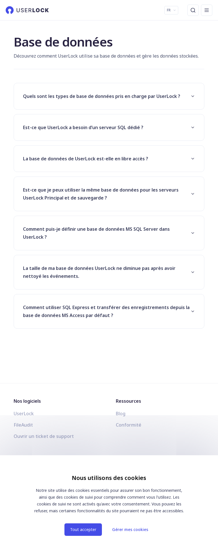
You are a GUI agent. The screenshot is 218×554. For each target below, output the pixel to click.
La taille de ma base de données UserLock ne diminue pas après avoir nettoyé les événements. (109, 272)
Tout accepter (83, 529)
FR (171, 10)
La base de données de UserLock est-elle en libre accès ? (109, 159)
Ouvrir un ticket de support (44, 436)
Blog (120, 413)
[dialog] (109, 504)
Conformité (128, 425)
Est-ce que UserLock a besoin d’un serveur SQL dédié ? (109, 127)
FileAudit (23, 425)
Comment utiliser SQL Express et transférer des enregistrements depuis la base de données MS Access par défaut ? (109, 311)
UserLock (24, 413)
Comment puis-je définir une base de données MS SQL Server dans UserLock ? (109, 233)
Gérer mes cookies (130, 529)
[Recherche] (193, 10)
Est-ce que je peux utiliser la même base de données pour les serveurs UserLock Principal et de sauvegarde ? (109, 194)
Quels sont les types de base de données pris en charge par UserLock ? (109, 96)
